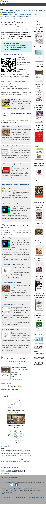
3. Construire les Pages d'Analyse (11, 282)
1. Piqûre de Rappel (7, 238)
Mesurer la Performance (8, 18)
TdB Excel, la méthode (17, 18)
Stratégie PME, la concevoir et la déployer (16, 425)
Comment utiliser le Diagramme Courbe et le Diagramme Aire (16, 410)
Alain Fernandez (21, 27)
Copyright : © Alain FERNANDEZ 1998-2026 (11, 461)
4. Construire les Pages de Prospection (13, 304)
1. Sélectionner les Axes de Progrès (12, 126)
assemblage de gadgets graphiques (9, 83)
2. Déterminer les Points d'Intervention (13, 146)
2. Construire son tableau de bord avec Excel (15, 47)
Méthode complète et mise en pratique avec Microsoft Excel (20, 369)
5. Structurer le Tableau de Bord (11, 204)
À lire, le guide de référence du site (12, 49)
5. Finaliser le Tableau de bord (10, 329)
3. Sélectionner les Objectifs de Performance (14, 164)
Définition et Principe (17, 100)
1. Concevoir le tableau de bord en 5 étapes (15, 45)
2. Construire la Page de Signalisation (12, 264)
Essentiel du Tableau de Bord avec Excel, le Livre (16, 440)
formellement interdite (6, 492)
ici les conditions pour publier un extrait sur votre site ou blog (18, 494)
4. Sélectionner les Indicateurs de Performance (15, 184)
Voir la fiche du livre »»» (18, 379)
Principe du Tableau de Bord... (11, 43)
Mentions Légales (5, 497)
